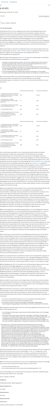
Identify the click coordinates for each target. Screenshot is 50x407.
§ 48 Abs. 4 (27, 195)
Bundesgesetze (13, 2)
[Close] (1, 88)
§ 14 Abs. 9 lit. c (32, 351)
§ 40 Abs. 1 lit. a (36, 163)
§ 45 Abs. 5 (23, 50)
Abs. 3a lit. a (41, 161)
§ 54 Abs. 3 (33, 161)
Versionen (2, 16)
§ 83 (21, 63)
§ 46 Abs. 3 (29, 50)
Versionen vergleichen (44, 16)
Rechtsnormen (4, 2)
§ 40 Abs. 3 (14, 50)
